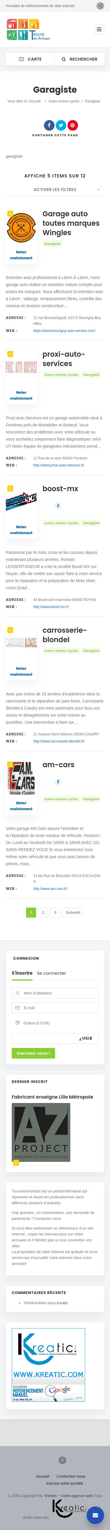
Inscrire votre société (64, 1483)
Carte (30, 59)
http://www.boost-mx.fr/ (51, 607)
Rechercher (79, 59)
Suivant (73, 912)
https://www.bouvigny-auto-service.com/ (64, 331)
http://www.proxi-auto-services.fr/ (58, 465)
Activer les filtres (55, 189)
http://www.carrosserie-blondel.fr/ (58, 741)
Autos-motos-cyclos (64, 101)
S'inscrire (22, 973)
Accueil (34, 101)
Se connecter (51, 973)
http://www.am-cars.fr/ (50, 889)
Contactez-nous (71, 1476)
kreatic (62, 1303)
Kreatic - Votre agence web (69, 1495)
